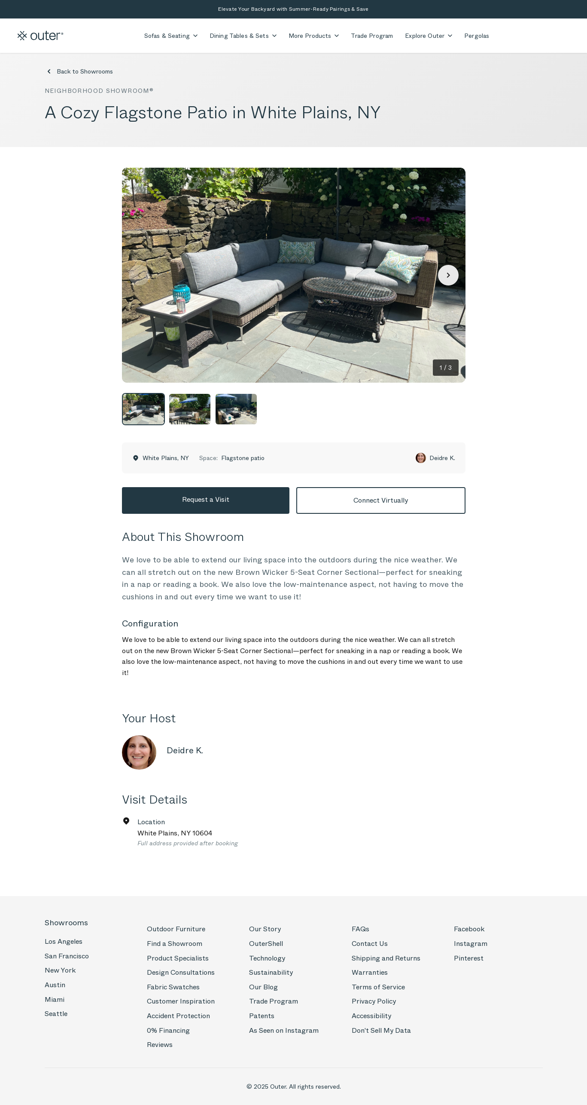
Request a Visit (205, 499)
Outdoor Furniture (176, 929)
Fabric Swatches (173, 987)
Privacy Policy (374, 1001)
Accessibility (371, 1016)
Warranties (370, 972)
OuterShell (266, 943)
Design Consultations (181, 972)
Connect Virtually (380, 500)
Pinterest (469, 958)
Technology (267, 958)
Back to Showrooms (79, 71)
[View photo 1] (143, 409)
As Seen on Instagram (284, 1030)
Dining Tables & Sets (243, 35)
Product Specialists (178, 958)
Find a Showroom (174, 943)
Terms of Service (378, 987)
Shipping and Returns (386, 958)
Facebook (469, 929)
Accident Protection (178, 1016)
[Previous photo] (139, 275)
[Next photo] (448, 275)
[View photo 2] (189, 409)
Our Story (265, 929)
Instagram (470, 943)
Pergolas (476, 35)
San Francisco (67, 956)
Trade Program (372, 35)
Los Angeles (63, 941)
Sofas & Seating (171, 35)
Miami (54, 999)
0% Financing (168, 1030)
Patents (261, 1016)
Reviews (160, 1045)
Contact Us (370, 943)
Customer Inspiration (181, 1001)
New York (60, 970)
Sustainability (271, 972)
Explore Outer (428, 35)
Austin (55, 985)
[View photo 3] (236, 409)
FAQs (360, 929)
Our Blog (263, 987)
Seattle (56, 1014)
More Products (314, 35)
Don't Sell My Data (381, 1030)
